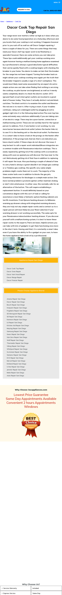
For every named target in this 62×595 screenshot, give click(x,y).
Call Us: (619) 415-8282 (52, 10)
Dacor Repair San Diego (16, 302)
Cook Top (18, 21)
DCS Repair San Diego (15, 358)
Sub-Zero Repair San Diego (17, 337)
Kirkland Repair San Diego (16, 364)
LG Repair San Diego (14, 322)
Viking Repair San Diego (16, 346)
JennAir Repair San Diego (16, 370)
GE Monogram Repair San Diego (19, 314)
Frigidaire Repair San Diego (17, 311)
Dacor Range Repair (14, 277)
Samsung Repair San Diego (17, 331)
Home (2, 21)
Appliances (9, 21)
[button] (57, 2)
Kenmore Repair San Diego (17, 320)
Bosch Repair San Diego (16, 305)
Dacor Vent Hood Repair (16, 274)
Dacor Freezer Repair (15, 280)
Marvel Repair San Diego (16, 361)
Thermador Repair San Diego (18, 343)
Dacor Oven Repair (14, 271)
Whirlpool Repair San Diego (17, 349)
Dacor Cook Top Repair (15, 268)
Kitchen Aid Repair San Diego (18, 325)
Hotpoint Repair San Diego (17, 308)
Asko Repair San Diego (15, 376)
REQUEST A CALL (24, 9)
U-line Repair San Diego (16, 367)
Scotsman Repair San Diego (17, 352)
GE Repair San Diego (14, 317)
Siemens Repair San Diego (16, 355)
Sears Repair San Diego (16, 334)
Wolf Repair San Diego (15, 340)
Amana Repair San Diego (16, 299)
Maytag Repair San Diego (16, 328)
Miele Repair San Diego (15, 373)
